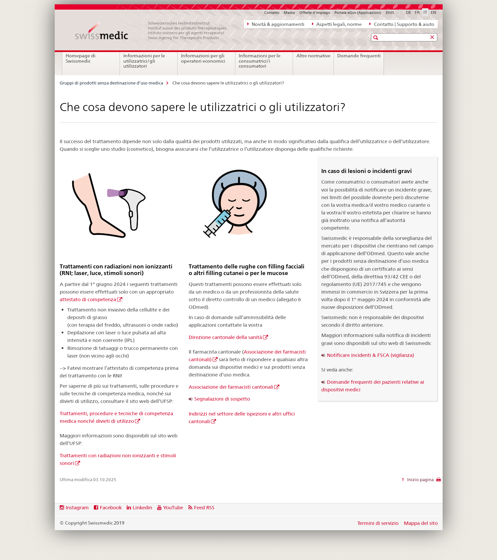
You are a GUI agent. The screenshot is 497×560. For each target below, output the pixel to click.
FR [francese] (417, 12)
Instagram (77, 507)
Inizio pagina (420, 479)
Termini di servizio (378, 523)
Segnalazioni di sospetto (222, 399)
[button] (376, 37)
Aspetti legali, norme (337, 24)
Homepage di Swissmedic (80, 58)
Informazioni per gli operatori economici (203, 58)
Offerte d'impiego (314, 12)
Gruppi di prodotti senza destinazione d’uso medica (111, 82)
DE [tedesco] (408, 12)
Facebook (111, 507)
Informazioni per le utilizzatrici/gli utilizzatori (144, 61)
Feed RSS (204, 507)
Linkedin (142, 507)
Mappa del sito (421, 523)
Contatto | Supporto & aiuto (401, 24)
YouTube (173, 507)
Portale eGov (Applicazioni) (358, 12)
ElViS (390, 12)
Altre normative (313, 55)
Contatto (272, 12)
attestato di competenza (88, 299)
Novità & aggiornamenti (275, 24)
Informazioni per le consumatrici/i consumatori (259, 61)
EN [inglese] (433, 12)
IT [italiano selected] (425, 12)
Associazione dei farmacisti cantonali (231, 387)
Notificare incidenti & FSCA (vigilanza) (370, 355)
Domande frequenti (359, 55)
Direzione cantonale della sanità (225, 337)
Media (289, 12)
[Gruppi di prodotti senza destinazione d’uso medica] (154, 30)
